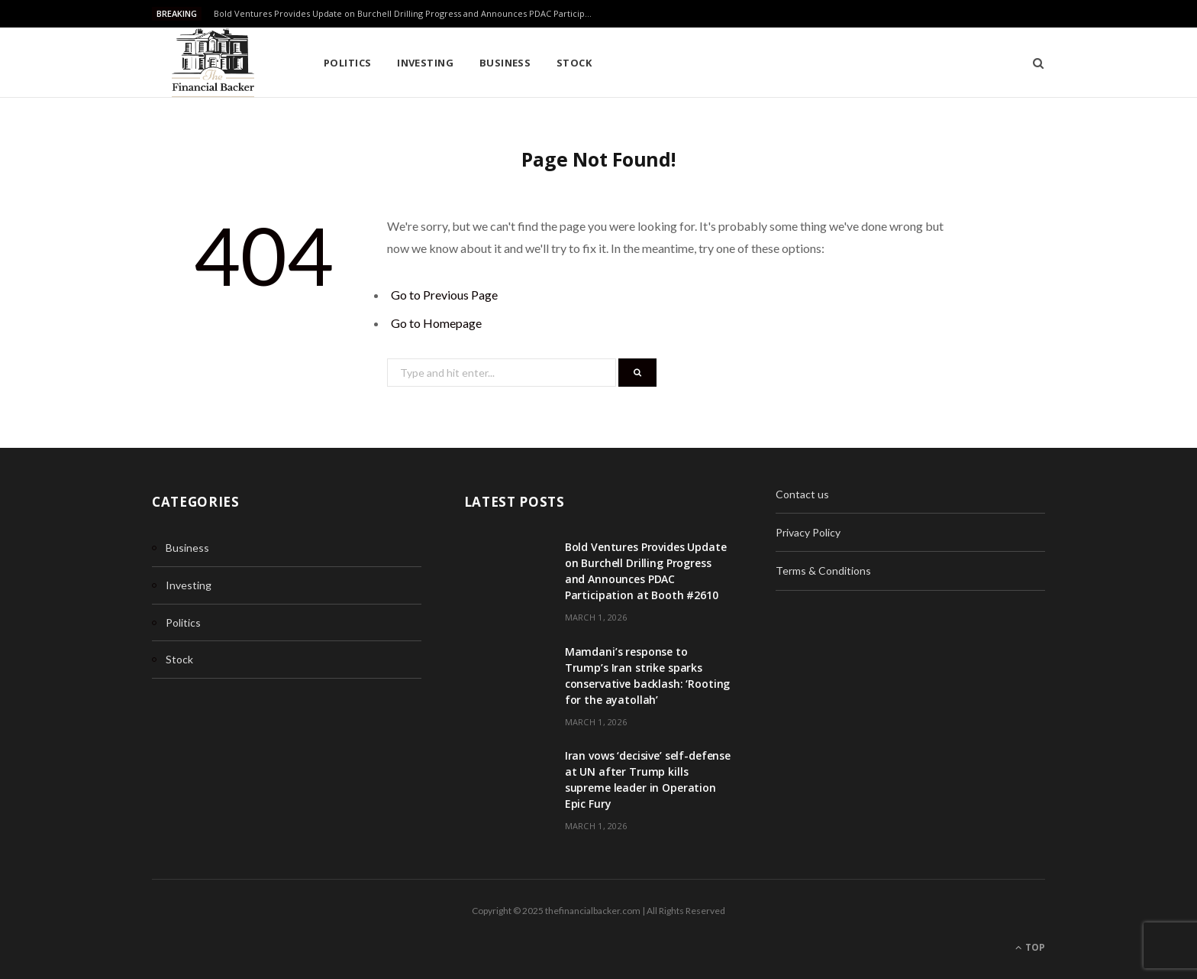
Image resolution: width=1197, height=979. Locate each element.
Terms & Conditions (823, 570)
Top (1030, 947)
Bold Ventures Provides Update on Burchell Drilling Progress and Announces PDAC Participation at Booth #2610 (408, 13)
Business (505, 63)
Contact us (802, 494)
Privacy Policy (808, 532)
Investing (425, 63)
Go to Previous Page (444, 294)
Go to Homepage (436, 323)
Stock (574, 63)
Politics (348, 63)
